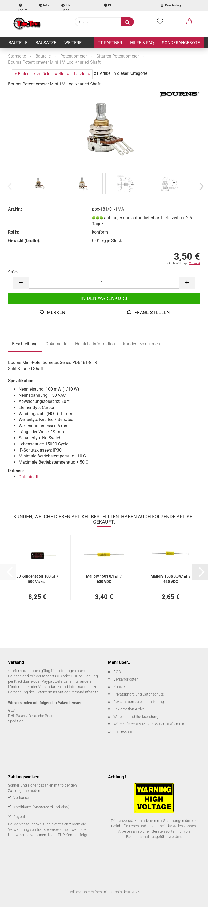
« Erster (22, 73)
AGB (117, 672)
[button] (189, 22)
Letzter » (82, 73)
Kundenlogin (172, 5)
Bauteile (18, 42)
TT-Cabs (65, 7)
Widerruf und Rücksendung (135, 716)
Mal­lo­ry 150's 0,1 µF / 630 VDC (104, 578)
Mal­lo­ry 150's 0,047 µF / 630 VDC (170, 578)
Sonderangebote (181, 42)
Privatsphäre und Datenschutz (138, 694)
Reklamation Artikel (129, 709)
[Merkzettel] (160, 22)
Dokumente (56, 343)
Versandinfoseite (84, 692)
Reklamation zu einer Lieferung (138, 702)
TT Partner (110, 42)
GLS (11, 710)
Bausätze (45, 42)
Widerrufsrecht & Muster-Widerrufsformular (149, 724)
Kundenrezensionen (141, 343)
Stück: (14, 272)
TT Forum (22, 7)
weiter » (61, 73)
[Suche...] (127, 21)
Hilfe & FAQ (142, 42)
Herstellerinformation (95, 343)
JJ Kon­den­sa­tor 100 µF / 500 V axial (37, 578)
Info (44, 5)
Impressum (122, 731)
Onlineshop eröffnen (85, 892)
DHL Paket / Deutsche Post (30, 716)
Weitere (73, 42)
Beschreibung (25, 343)
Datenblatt (28, 476)
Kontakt (120, 687)
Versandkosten (125, 679)
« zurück (41, 73)
